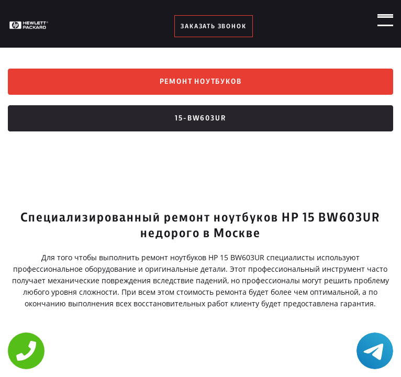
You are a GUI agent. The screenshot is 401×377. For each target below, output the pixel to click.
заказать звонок (213, 26)
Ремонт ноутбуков (201, 81)
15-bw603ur (200, 118)
